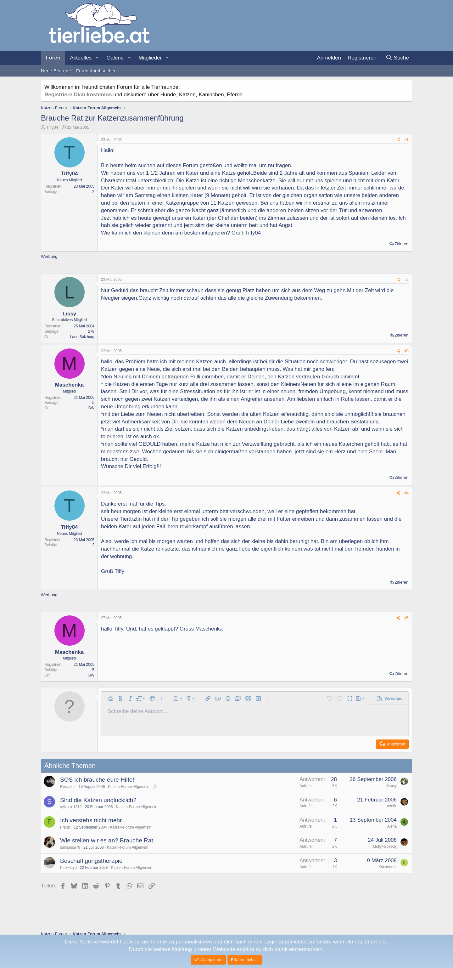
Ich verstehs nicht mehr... (93, 820)
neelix (392, 806)
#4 (407, 493)
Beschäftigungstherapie (91, 861)
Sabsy (391, 786)
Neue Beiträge (56, 70)
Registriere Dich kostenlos (78, 95)
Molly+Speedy (385, 846)
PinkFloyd (68, 867)
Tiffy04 (52, 127)
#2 (407, 279)
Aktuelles (81, 58)
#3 (407, 351)
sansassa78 (70, 847)
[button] (97, 58)
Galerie (115, 58)
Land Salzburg (82, 337)
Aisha (392, 826)
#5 (407, 618)
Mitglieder (150, 58)
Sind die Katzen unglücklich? (98, 800)
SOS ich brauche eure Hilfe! (97, 779)
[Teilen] (398, 140)
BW (91, 408)
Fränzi (65, 827)
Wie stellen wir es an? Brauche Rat (106, 840)
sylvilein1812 (71, 807)
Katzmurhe (387, 867)
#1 (407, 140)
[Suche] (397, 58)
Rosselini (68, 786)
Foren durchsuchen (96, 70)
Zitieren (401, 243)
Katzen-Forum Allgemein (128, 786)
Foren (53, 58)
